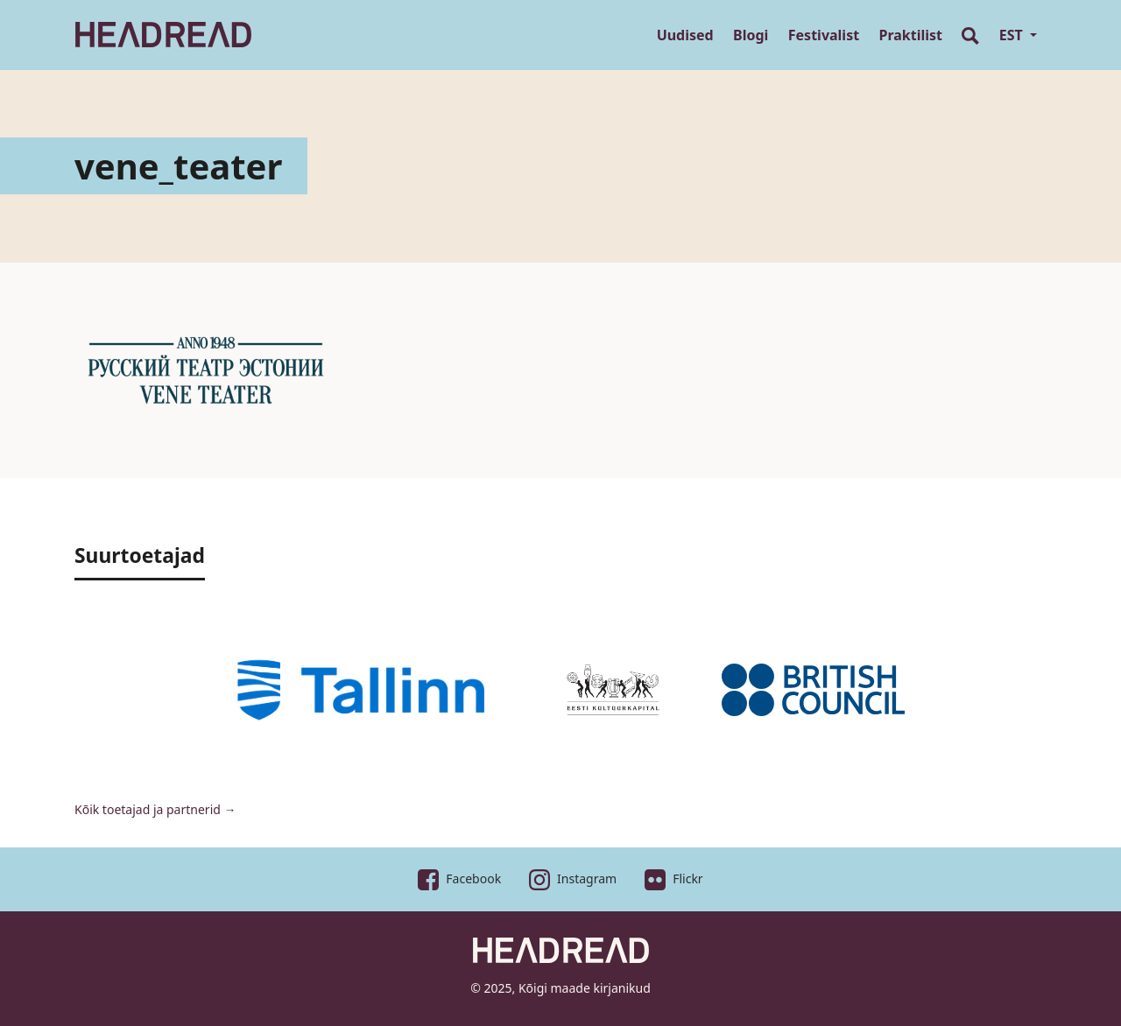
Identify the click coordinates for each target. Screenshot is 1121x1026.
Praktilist (911, 35)
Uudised (685, 35)
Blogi (750, 35)
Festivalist (823, 35)
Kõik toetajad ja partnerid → (155, 809)
